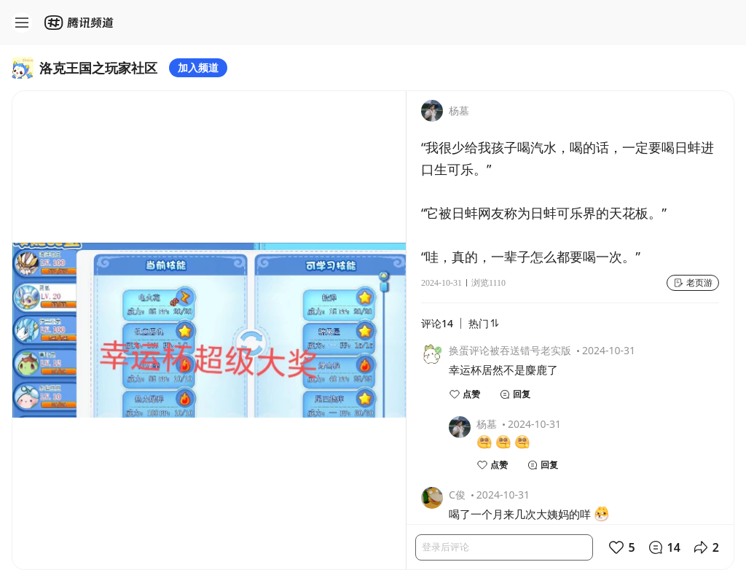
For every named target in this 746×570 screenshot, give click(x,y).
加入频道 (198, 67)
